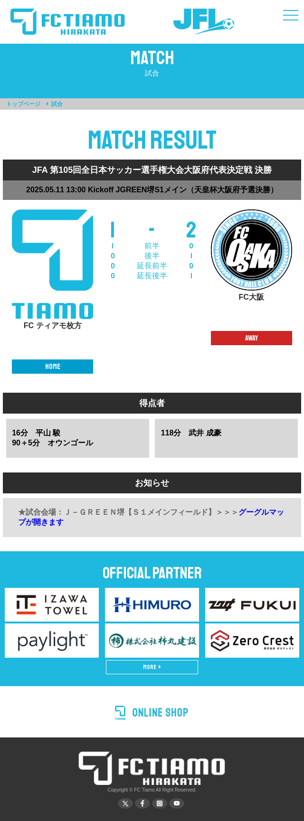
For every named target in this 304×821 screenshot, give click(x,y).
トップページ (23, 104)
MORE (152, 667)
